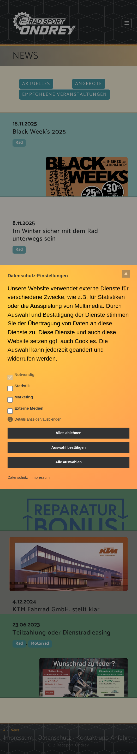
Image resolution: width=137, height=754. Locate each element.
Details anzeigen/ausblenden (38, 419)
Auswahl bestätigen (68, 447)
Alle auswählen (68, 462)
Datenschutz (18, 477)
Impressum (41, 477)
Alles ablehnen (68, 433)
